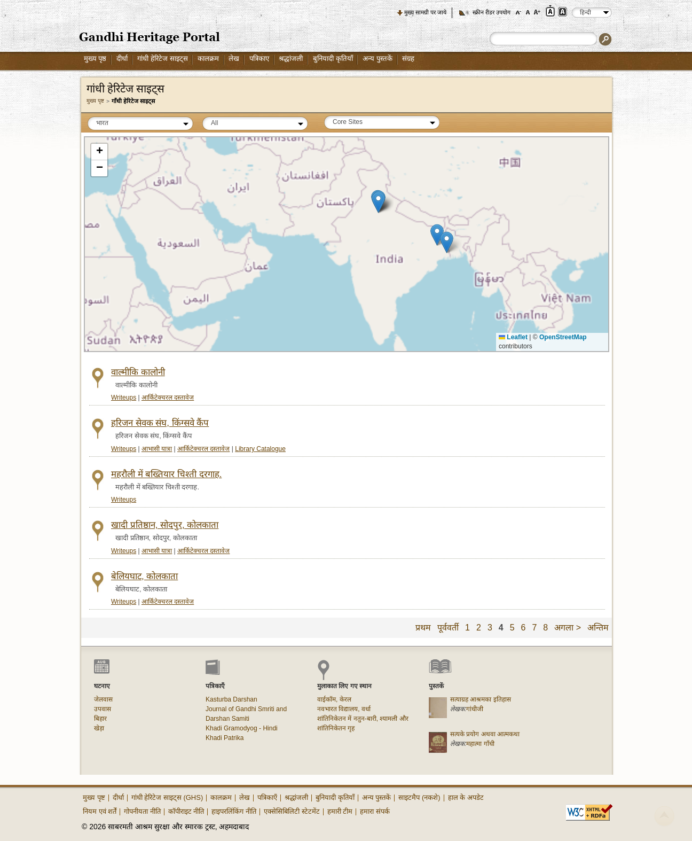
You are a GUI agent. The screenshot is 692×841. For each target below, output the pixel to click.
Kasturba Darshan (231, 699)
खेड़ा (99, 728)
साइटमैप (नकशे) (419, 797)
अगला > (567, 627)
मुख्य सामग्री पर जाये (425, 12)
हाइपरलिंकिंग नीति (233, 811)
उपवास (102, 709)
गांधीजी (474, 709)
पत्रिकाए (259, 58)
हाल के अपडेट (466, 797)
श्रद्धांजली (291, 58)
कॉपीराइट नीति (186, 811)
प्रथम (423, 627)
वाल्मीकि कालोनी (138, 372)
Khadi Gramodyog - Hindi (242, 728)
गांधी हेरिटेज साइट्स (162, 58)
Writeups (123, 397)
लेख (234, 58)
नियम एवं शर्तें (99, 811)
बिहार (100, 718)
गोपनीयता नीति (142, 811)
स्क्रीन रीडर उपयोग (491, 12)
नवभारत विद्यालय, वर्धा (344, 709)
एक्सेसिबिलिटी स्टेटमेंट (292, 811)
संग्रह (408, 58)
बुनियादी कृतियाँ (333, 58)
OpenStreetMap (563, 337)
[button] (378, 202)
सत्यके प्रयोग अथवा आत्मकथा (485, 734)
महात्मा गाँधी (480, 743)
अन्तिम (598, 627)
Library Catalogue (260, 449)
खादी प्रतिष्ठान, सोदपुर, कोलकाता (164, 525)
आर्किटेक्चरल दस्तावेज (167, 397)
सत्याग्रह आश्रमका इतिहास (480, 699)
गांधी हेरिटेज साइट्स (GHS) (167, 797)
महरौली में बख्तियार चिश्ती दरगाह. (166, 474)
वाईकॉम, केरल (334, 699)
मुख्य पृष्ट (95, 101)
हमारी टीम (340, 811)
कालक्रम (208, 58)
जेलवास (103, 699)
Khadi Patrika (224, 738)
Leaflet (513, 337)
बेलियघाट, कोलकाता (144, 576)
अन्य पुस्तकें (377, 58)
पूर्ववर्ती (448, 627)
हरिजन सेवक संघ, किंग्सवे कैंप (160, 423)
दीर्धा (122, 58)
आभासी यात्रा (156, 449)
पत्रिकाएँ (267, 797)
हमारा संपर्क (375, 811)
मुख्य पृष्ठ (95, 58)
